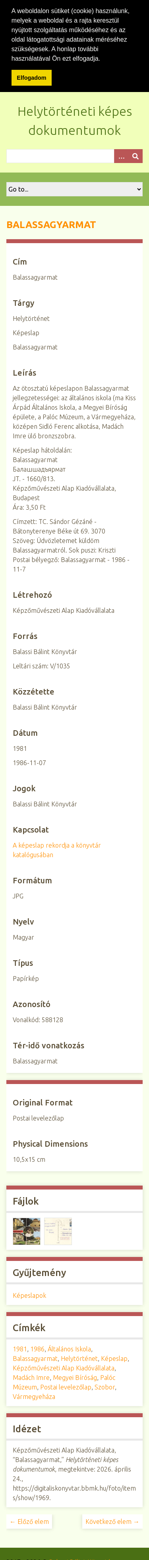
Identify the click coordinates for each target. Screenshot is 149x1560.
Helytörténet (79, 1358)
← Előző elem (29, 1521)
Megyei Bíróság (75, 1377)
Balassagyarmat (35, 1358)
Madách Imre (31, 1377)
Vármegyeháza (34, 1396)
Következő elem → (112, 1521)
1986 (37, 1348)
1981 (20, 1348)
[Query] (74, 155)
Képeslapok (29, 1295)
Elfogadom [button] (31, 78)
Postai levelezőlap (65, 1386)
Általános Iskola (69, 1348)
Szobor (105, 1386)
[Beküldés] (135, 155)
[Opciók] (121, 155)
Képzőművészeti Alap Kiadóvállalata (63, 1367)
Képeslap (114, 1358)
